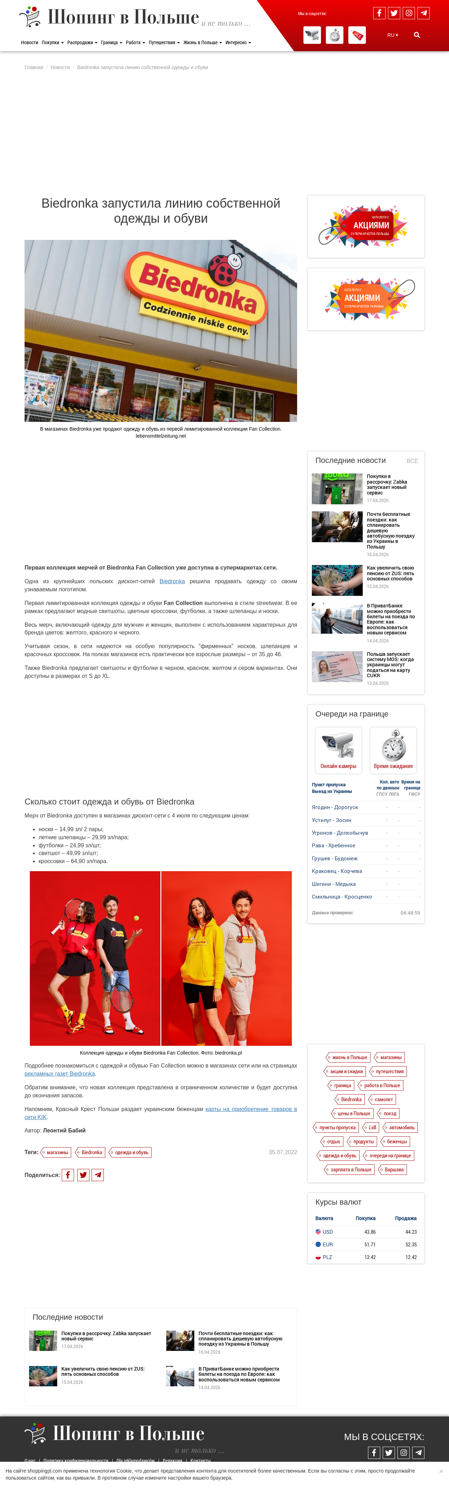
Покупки (53, 42)
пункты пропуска (338, 1127)
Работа (135, 42)
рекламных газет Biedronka (60, 1074)
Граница (111, 42)
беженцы (397, 1141)
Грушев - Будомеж (334, 858)
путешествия (390, 1071)
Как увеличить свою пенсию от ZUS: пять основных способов (103, 1371)
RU (392, 35)
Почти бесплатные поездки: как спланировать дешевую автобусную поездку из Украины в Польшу (240, 1338)
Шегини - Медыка (334, 883)
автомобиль (402, 1127)
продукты (364, 1141)
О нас (30, 1460)
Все (412, 461)
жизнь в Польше (350, 1057)
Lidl (372, 1127)
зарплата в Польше (351, 1169)
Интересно (238, 42)
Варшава (394, 1169)
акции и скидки (346, 1071)
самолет (384, 1099)
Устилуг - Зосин (331, 819)
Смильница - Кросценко (342, 896)
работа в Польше (382, 1085)
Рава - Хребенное (333, 845)
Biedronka (172, 581)
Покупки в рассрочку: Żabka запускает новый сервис (106, 1336)
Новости (29, 42)
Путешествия (164, 42)
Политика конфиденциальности (75, 1460)
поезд (390, 1113)
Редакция (172, 1460)
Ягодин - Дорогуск (335, 806)
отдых (333, 1141)
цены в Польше (354, 1113)
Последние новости (350, 460)
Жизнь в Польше (202, 42)
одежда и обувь (131, 1152)
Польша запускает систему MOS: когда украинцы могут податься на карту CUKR (390, 665)
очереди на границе (390, 1155)
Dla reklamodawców (135, 1460)
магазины (57, 1152)
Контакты (200, 1460)
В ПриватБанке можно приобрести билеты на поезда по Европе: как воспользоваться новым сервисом (239, 1374)
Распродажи (82, 42)
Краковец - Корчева (337, 870)
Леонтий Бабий (64, 1130)
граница (342, 1085)
